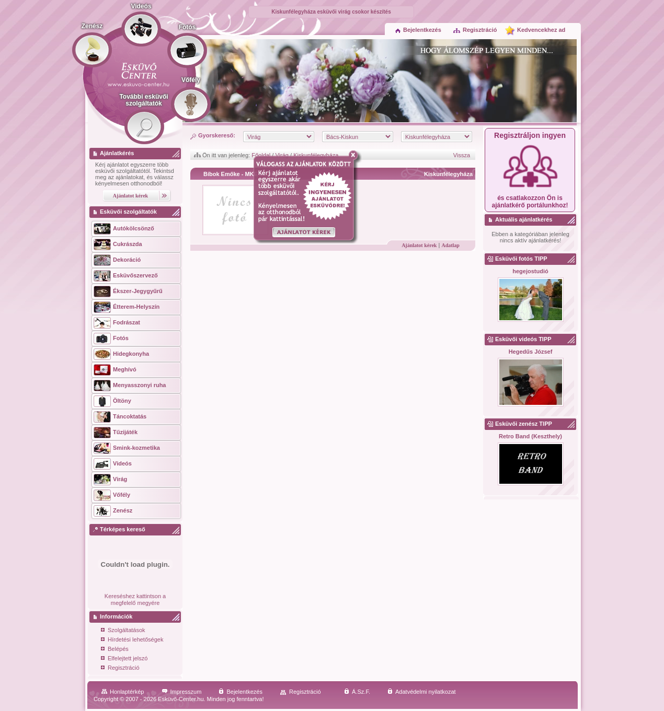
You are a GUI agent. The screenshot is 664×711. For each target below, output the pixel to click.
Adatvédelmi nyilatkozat (421, 692)
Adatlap (450, 245)
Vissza (461, 155)
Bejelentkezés (418, 30)
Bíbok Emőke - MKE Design (241, 174)
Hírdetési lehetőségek (132, 640)
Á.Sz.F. (357, 692)
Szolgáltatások (123, 631)
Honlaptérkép (122, 692)
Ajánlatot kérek (419, 245)
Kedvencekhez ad (541, 30)
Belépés (115, 650)
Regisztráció (475, 30)
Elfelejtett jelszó (124, 659)
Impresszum (182, 692)
